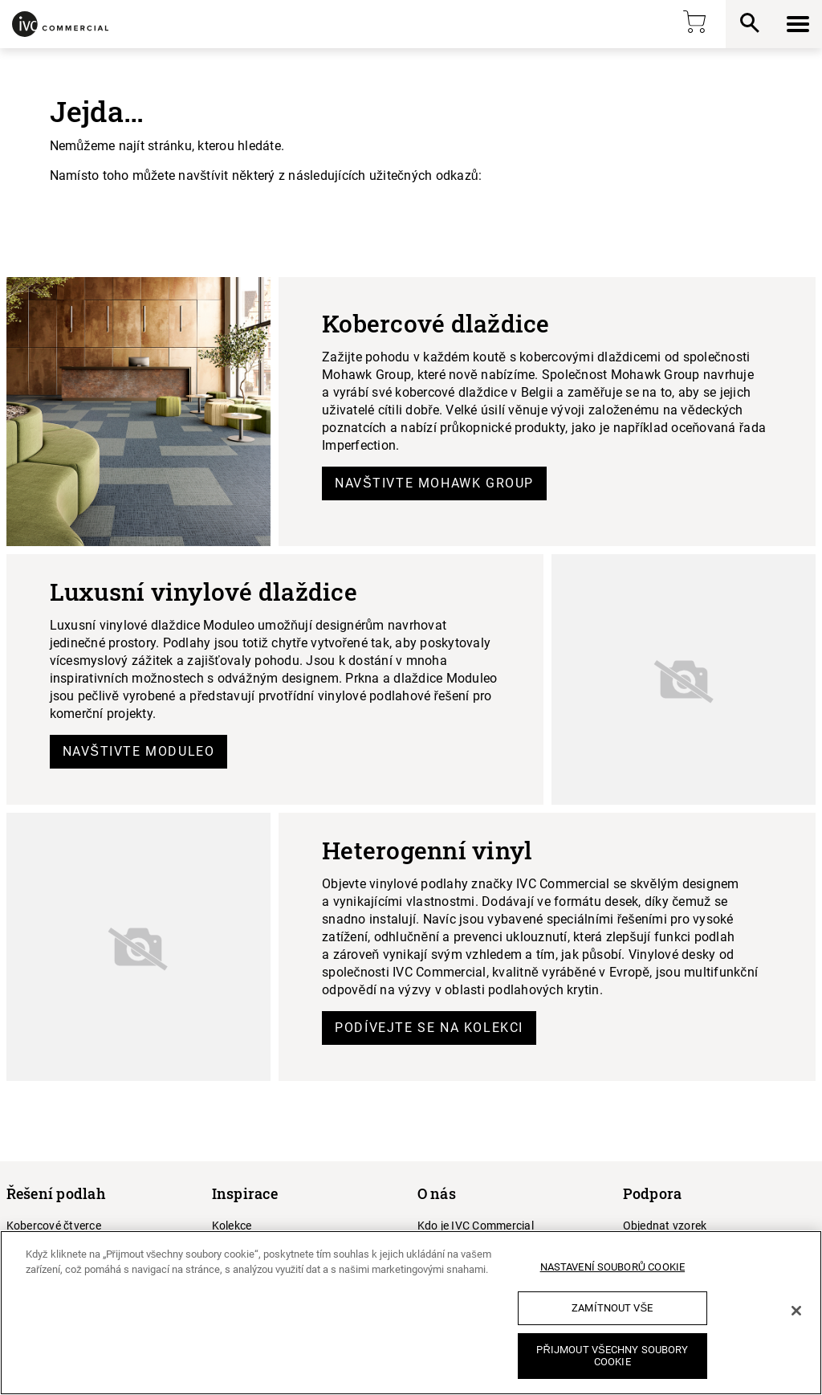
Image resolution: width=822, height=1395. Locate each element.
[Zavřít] (796, 1310)
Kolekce (232, 1225)
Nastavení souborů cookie (613, 1267)
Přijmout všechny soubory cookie (612, 1356)
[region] (411, 1312)
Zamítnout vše (612, 1308)
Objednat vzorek (665, 1225)
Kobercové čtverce (53, 1225)
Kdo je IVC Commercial (475, 1225)
